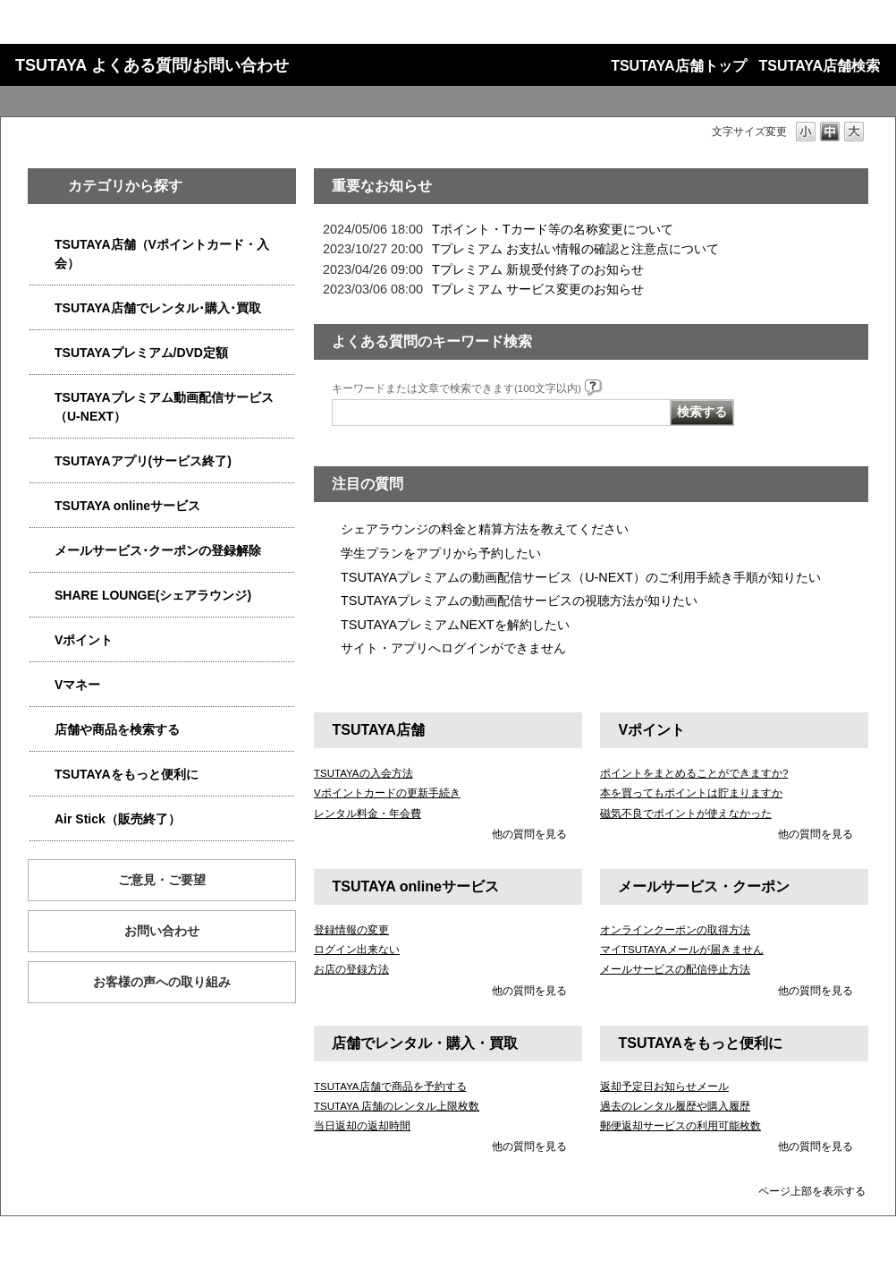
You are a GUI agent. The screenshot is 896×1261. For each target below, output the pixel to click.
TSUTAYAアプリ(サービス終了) (143, 461)
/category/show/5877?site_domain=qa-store (42, 595)
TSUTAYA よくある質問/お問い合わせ (152, 65)
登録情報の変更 (351, 929)
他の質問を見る (529, 834)
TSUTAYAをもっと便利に (127, 774)
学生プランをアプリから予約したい (441, 553)
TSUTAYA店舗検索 (819, 65)
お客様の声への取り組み (162, 982)
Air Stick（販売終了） (118, 819)
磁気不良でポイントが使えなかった (686, 813)
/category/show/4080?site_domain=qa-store (42, 550)
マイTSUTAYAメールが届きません (682, 949)
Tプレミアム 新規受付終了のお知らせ (538, 269)
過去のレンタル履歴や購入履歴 (675, 1106)
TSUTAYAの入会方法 (363, 773)
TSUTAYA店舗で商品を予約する (390, 1086)
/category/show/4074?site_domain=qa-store (42, 640)
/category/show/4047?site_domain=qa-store (42, 244)
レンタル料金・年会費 (367, 813)
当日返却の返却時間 (362, 1125)
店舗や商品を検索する (117, 729)
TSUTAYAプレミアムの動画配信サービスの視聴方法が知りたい (519, 600)
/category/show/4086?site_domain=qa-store (42, 729)
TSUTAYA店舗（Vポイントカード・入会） (162, 253)
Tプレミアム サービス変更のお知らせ (538, 289)
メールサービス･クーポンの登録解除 (158, 550)
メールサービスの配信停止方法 (675, 969)
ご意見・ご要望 (162, 880)
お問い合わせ (161, 931)
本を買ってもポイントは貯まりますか (691, 793)
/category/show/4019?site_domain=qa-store (42, 461)
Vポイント (84, 640)
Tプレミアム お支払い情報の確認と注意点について (575, 249)
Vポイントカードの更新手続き (387, 793)
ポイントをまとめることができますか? (694, 773)
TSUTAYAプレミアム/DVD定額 (141, 352)
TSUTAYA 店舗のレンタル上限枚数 (396, 1106)
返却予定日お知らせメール (664, 1086)
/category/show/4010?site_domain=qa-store (42, 506)
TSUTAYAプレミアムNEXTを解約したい (455, 625)
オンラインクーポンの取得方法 (675, 929)
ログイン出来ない (357, 949)
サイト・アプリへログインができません (453, 648)
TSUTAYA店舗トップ (678, 65)
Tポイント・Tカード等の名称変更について (552, 229)
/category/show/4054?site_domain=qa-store (42, 308)
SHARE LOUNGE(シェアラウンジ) (153, 595)
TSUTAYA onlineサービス (127, 505)
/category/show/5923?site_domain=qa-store (42, 397)
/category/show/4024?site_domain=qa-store (42, 774)
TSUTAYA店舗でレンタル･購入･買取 (158, 308)
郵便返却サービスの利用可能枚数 (680, 1125)
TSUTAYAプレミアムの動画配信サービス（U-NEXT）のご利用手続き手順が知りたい (581, 577)
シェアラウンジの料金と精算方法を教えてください (485, 529)
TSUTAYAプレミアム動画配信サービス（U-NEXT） (164, 406)
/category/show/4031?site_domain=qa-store (42, 353)
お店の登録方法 (351, 969)
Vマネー (77, 684)
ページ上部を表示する (812, 1191)
